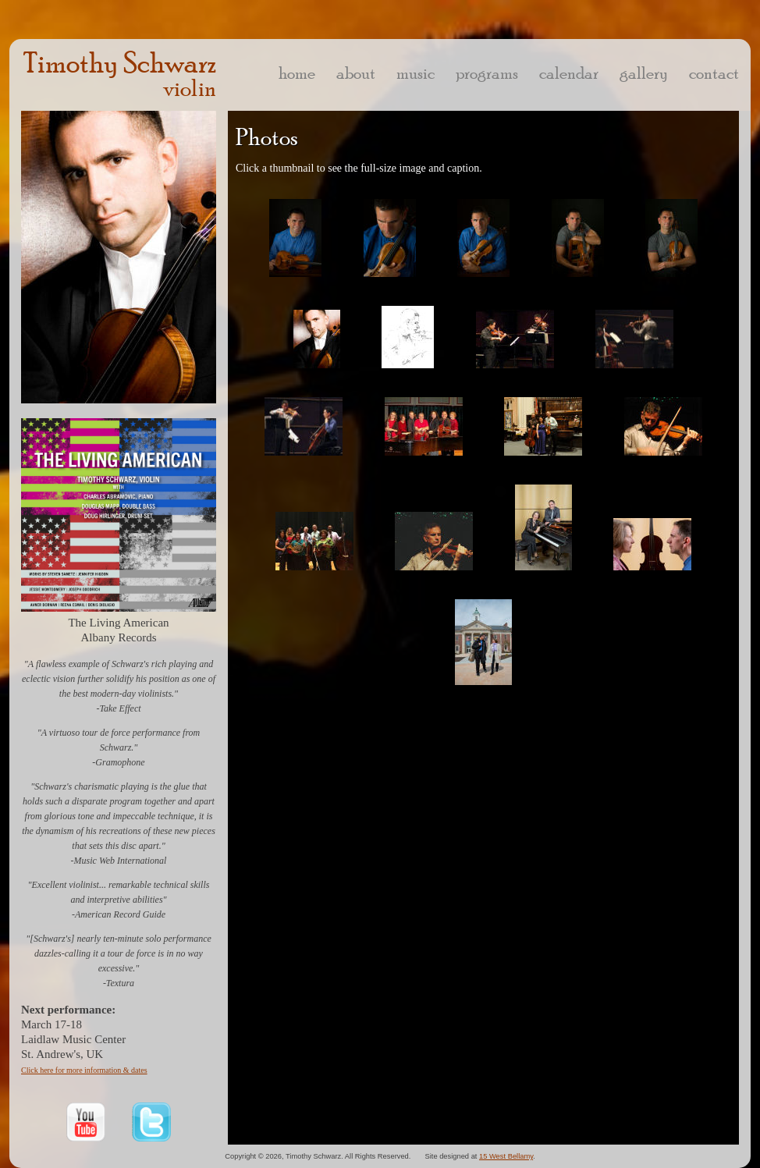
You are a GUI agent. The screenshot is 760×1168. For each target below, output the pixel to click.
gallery (644, 72)
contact (714, 72)
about (355, 72)
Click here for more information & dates (84, 1070)
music (415, 72)
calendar (568, 72)
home (297, 72)
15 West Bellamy (506, 1156)
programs (487, 72)
